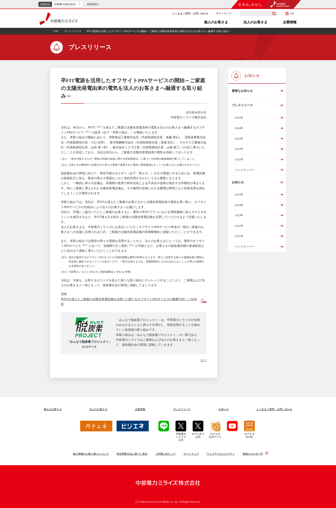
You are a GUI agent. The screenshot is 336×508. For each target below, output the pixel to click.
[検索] (274, 13)
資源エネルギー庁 (253, 453)
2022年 (239, 149)
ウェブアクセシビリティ (221, 453)
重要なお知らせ (242, 90)
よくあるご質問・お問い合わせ (190, 13)
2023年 (239, 138)
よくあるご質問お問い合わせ (274, 409)
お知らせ (238, 182)
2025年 (239, 118)
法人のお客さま (255, 22)
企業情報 (290, 22)
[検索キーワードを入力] (258, 13)
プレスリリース (72, 31)
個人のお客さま (216, 22)
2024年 (239, 128)
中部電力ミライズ (58, 18)
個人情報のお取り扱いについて (91, 453)
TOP (55, 31)
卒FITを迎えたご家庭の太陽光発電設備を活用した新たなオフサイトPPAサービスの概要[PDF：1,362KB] (129, 302)
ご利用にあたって (165, 453)
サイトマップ (223, 13)
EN (289, 13)
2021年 (239, 159)
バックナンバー (244, 170)
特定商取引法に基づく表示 (132, 453)
